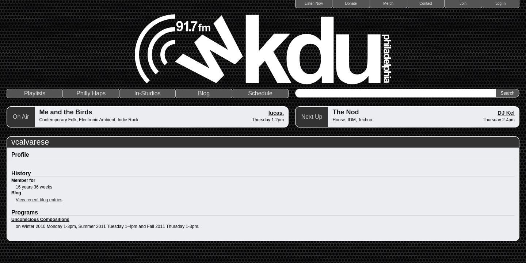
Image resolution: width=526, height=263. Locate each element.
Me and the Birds (65, 112)
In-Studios (147, 93)
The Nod (345, 112)
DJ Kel (506, 113)
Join (463, 3)
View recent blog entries (39, 199)
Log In (500, 3)
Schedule (260, 93)
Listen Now (314, 3)
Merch (388, 3)
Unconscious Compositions (40, 219)
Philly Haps (91, 93)
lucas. (276, 113)
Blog (204, 93)
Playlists (35, 93)
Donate (351, 3)
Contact (425, 3)
